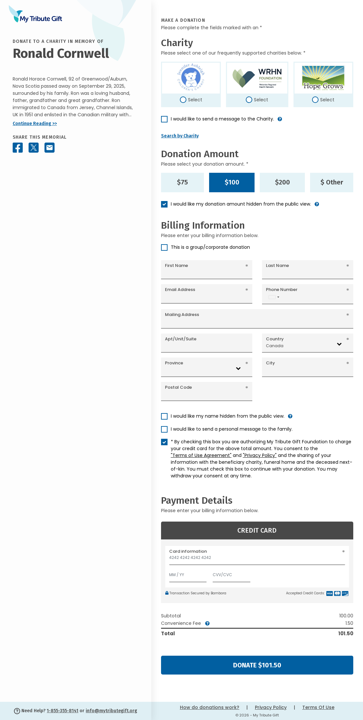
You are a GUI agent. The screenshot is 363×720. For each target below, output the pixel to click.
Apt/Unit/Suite (180, 339)
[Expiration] (188, 573)
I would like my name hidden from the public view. (227, 416)
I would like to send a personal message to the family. (232, 429)
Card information (188, 551)
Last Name (277, 265)
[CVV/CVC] (231, 573)
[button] (280, 121)
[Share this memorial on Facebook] (17, 147)
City (270, 363)
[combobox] (273, 297)
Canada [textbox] (274, 345)
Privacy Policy (271, 707)
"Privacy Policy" (260, 455)
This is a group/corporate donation (210, 247)
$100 (232, 182)
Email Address (180, 289)
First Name (176, 265)
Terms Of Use (318, 707)
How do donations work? (209, 707)
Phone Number (281, 289)
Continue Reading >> (35, 123)
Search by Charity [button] (180, 136)
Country (275, 339)
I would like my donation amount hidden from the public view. (241, 204)
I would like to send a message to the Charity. (222, 119)
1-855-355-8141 (62, 711)
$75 (182, 182)
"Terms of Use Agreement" (201, 455)
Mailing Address (182, 314)
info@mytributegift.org (111, 711)
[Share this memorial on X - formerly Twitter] (33, 147)
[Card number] (257, 559)
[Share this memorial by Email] (49, 147)
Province (174, 363)
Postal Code (178, 387)
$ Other (331, 182)
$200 (282, 182)
